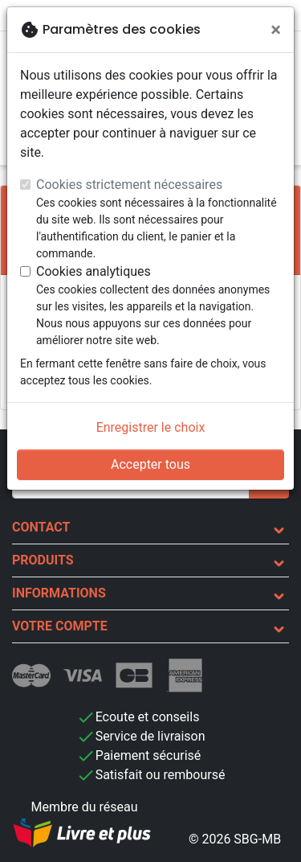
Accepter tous (150, 464)
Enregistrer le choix (150, 427)
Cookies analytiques (93, 271)
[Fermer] (276, 29)
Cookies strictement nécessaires (129, 184)
